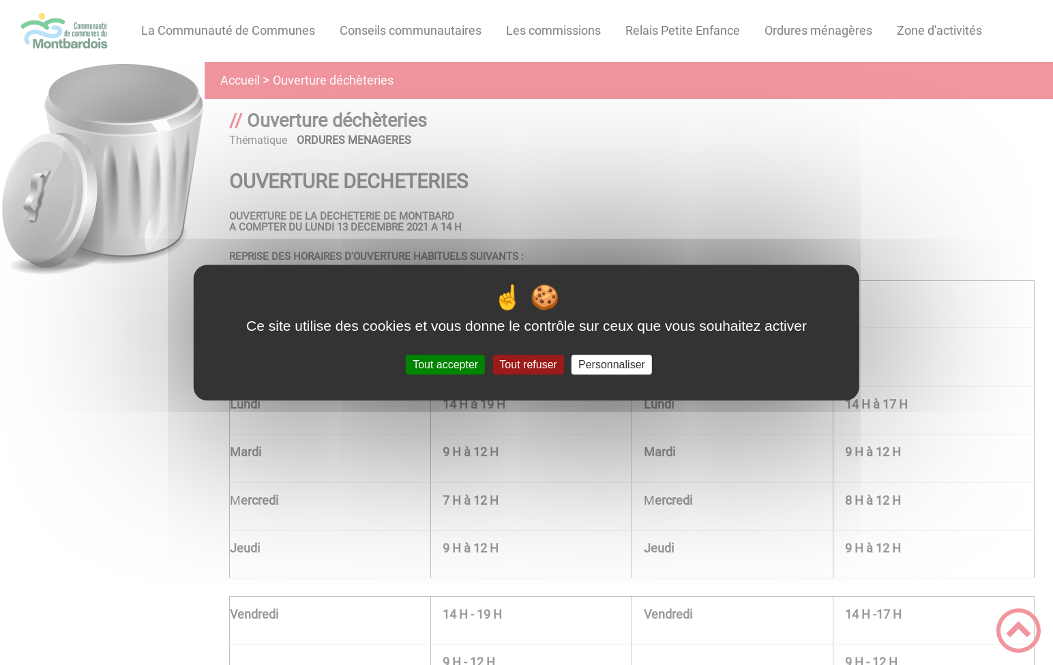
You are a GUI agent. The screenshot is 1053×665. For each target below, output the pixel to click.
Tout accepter (445, 364)
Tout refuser (528, 364)
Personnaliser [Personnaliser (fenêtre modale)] (611, 364)
